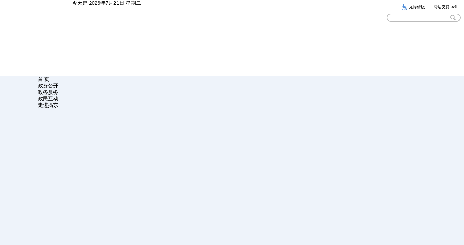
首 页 (43, 79)
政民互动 (48, 98)
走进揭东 (48, 105)
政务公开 (48, 85)
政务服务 (48, 92)
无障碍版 (413, 6)
